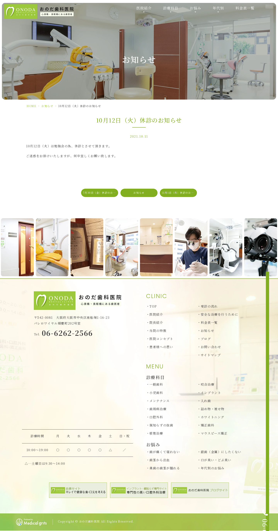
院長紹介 (156, 323)
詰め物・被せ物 (213, 409)
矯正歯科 (207, 425)
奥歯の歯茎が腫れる (164, 468)
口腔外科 (156, 417)
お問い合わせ (211, 347)
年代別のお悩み (213, 468)
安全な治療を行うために (219, 315)
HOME (31, 106)
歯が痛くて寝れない (164, 452)
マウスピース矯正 (214, 433)
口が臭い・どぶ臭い (216, 460)
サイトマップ (211, 355)
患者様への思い (161, 347)
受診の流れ (209, 306)
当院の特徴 (157, 331)
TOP (153, 306)
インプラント (211, 393)
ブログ (206, 339)
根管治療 (156, 433)
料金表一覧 (241, 12)
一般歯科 (156, 385)
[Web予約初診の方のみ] (270, 296)
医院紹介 (156, 315)
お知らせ (47, 106)
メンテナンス (159, 401)
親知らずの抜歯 (161, 425)
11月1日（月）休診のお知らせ (179, 193)
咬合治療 (207, 385)
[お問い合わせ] (270, 274)
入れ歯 (206, 401)
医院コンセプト (161, 339)
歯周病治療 (157, 409)
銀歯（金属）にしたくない (221, 452)
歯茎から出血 (159, 460)
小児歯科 (156, 393)
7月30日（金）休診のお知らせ (100, 193)
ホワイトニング (212, 417)
